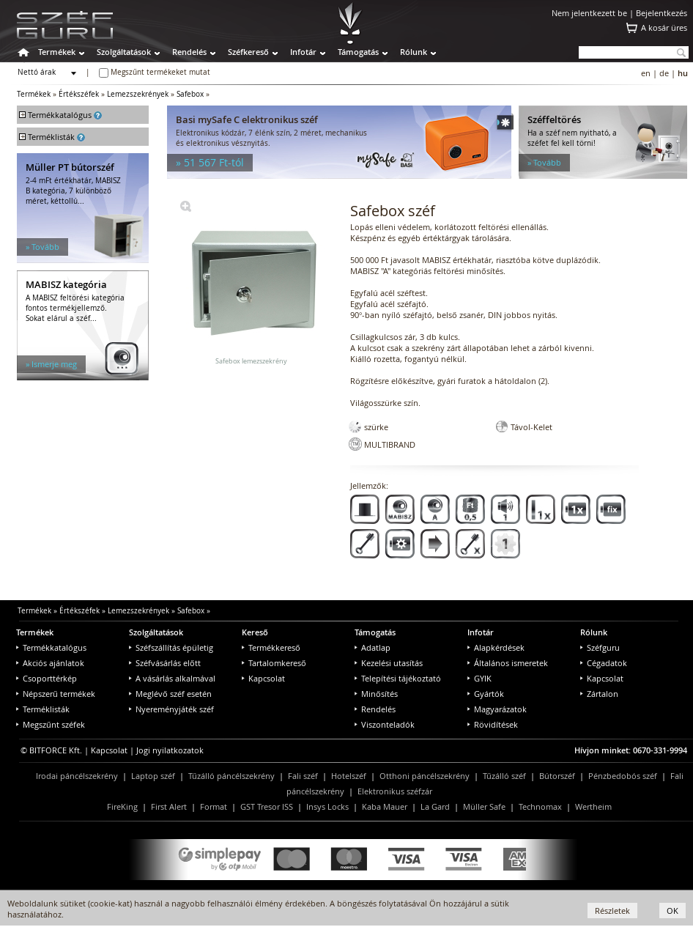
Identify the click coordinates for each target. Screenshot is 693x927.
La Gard (435, 806)
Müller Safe (484, 806)
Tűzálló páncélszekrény (231, 775)
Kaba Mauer (384, 806)
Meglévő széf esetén (170, 693)
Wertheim (593, 806)
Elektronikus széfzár (394, 791)
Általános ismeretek (507, 662)
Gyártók (485, 693)
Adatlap (372, 647)
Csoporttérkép (46, 678)
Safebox (190, 94)
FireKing (122, 806)
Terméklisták (43, 708)
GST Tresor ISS (266, 806)
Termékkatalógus (51, 647)
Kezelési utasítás (389, 662)
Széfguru (600, 647)
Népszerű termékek (55, 693)
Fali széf (303, 775)
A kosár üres (664, 27)
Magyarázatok (497, 708)
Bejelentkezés (661, 12)
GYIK (479, 678)
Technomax (540, 806)
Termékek (56, 51)
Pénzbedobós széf (622, 775)
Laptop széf (153, 775)
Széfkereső (248, 51)
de (664, 72)
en (646, 72)
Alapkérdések (496, 647)
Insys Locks (327, 806)
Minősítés (376, 693)
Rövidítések (492, 724)
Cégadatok (603, 662)
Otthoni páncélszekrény (424, 775)
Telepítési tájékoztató (398, 678)
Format (213, 806)
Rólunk (413, 51)
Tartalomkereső (274, 662)
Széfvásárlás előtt (165, 662)
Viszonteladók (385, 724)
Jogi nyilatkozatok (170, 750)
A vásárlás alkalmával (172, 678)
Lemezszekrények (137, 94)
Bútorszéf (557, 775)
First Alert (169, 806)
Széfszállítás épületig (171, 647)
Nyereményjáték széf (171, 708)
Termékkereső (271, 647)
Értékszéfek (79, 94)
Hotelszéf (348, 775)
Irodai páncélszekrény (77, 775)
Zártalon (599, 693)
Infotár (303, 51)
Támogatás (358, 51)
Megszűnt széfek (50, 724)
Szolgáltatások (124, 51)
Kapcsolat (263, 678)
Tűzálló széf (504, 775)
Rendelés (189, 51)
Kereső (255, 632)
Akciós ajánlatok (50, 662)
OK (672, 910)
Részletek (612, 910)
